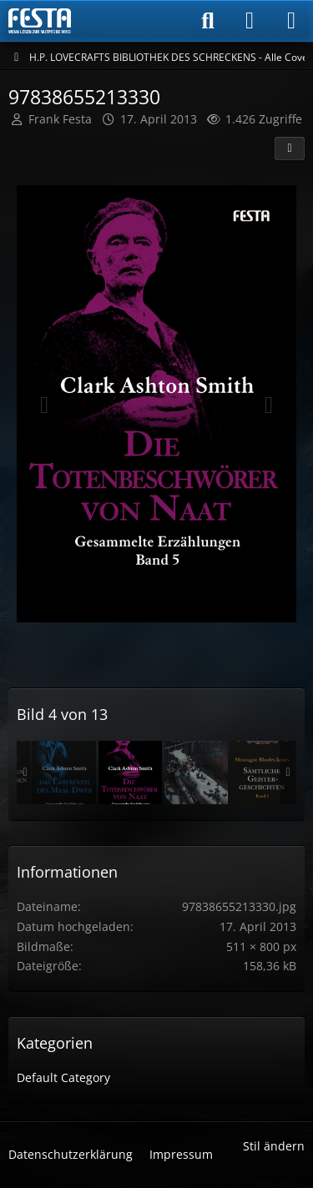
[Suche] (208, 21)
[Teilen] (290, 148)
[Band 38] (196, 772)
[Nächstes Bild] (269, 405)
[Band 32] (64, 772)
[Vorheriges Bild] (44, 405)
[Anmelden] (249, 21)
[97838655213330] (130, 772)
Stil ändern (274, 1146)
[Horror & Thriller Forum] (39, 21)
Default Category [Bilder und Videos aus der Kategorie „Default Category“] (63, 1077)
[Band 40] (262, 772)
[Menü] (291, 21)
